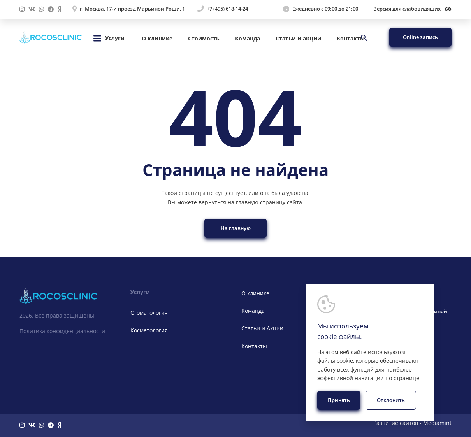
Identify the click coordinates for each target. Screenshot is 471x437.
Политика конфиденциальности (62, 331)
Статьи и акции (298, 38)
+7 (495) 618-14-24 (227, 9)
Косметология (149, 330)
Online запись (420, 36)
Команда (247, 38)
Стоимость (204, 38)
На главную (236, 228)
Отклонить (391, 400)
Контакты (351, 38)
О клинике (157, 38)
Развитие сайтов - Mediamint (412, 423)
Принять (339, 400)
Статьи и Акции (262, 328)
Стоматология (149, 312)
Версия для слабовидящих (412, 9)
